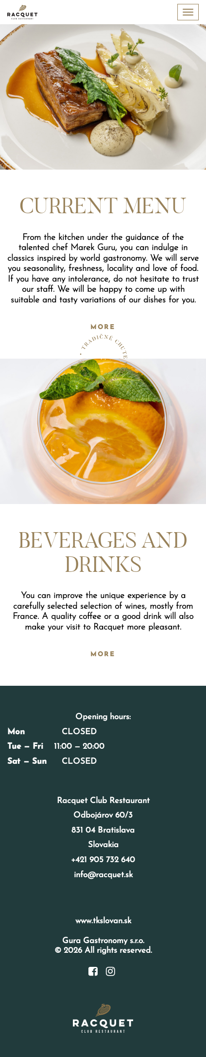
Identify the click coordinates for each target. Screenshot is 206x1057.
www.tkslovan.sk (103, 921)
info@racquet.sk (103, 875)
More (102, 327)
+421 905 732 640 (103, 860)
